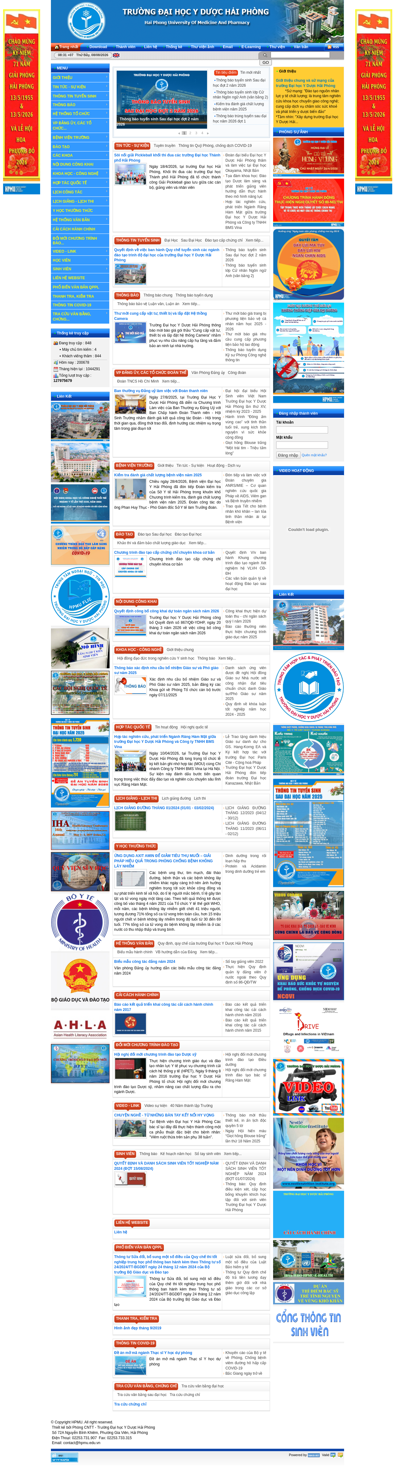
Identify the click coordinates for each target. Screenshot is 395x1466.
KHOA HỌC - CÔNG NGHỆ (80, 173)
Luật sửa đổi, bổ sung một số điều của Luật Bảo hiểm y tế (245, 1262)
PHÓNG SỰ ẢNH (293, 132)
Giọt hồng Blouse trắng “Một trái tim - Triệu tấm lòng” (245, 448)
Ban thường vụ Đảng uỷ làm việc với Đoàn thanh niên (161, 391)
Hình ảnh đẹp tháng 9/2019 (137, 1328)
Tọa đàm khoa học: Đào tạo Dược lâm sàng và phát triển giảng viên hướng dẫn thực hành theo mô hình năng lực (245, 186)
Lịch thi (200, 798)
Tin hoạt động (166, 727)
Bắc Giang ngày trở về (243, 1373)
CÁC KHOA (80, 155)
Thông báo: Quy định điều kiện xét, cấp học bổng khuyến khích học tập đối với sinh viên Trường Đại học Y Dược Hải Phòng (245, 1197)
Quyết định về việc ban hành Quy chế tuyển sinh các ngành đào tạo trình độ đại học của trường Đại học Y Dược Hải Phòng (166, 255)
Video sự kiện (155, 1106)
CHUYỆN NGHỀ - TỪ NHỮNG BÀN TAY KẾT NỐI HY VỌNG (164, 1115)
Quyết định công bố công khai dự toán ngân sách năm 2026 (166, 611)
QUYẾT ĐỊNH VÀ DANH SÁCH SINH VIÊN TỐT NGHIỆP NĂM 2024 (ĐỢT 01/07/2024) (245, 1171)
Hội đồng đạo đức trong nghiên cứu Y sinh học (155, 658)
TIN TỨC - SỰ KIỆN (80, 86)
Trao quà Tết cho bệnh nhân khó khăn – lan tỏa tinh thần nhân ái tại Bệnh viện (245, 514)
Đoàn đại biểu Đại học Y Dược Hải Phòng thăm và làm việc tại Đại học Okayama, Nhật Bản (245, 163)
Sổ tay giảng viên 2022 (244, 961)
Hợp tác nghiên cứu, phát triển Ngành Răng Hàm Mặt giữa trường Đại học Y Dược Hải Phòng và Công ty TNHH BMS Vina (245, 215)
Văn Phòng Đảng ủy (208, 373)
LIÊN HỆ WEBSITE (69, 278)
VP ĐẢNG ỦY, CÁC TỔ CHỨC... (80, 125)
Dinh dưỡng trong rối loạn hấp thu (245, 858)
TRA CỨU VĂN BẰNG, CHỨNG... (80, 316)
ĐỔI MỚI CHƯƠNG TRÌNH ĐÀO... (75, 240)
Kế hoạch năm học (175, 1154)
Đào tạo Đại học (188, 534)
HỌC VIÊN (80, 260)
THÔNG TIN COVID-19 (72, 305)
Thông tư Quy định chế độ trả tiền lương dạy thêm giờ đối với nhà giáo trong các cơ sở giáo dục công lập (245, 1282)
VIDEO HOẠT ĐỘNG (296, 471)
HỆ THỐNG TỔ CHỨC (80, 113)
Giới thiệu (165, 465)
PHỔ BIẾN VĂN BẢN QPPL (76, 287)
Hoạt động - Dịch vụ (223, 465)
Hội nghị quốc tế (194, 727)
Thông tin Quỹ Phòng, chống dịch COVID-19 (215, 145)
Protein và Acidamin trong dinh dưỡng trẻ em (245, 869)
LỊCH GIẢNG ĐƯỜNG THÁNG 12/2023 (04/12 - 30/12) (245, 813)
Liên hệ (120, 1232)
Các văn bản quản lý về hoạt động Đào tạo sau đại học (245, 583)
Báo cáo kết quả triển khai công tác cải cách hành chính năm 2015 (245, 1025)
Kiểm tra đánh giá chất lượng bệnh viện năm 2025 (238, 106)
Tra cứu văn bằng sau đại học (142, 1395)
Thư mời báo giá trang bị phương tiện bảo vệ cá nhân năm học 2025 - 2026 (245, 321)
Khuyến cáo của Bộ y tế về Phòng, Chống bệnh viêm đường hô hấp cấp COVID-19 (245, 1360)
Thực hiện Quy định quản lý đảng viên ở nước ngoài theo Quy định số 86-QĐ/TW (245, 974)
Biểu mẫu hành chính (134, 952)
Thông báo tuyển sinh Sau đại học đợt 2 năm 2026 (239, 83)
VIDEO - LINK (80, 251)
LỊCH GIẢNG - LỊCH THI (80, 201)
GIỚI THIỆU (80, 77)
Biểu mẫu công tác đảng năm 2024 (144, 961)
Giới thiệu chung (180, 650)
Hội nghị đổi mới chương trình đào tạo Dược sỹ (155, 1054)
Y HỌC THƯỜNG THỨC (73, 211)
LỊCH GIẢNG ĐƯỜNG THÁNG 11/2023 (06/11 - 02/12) (245, 828)
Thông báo (206, 658)
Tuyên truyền (164, 145)
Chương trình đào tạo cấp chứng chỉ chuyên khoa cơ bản (164, 552)
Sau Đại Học (191, 240)
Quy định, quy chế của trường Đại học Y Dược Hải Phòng (205, 943)
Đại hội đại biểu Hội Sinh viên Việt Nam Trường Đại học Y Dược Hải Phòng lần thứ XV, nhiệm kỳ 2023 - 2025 (245, 401)
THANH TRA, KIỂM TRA (73, 296)
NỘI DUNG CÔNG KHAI (73, 164)
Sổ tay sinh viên (207, 1154)
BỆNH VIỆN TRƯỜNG (80, 137)
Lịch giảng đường (176, 798)
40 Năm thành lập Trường (191, 1106)
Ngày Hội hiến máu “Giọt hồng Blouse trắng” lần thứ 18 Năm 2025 (245, 1136)
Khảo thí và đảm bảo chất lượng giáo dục (151, 543)
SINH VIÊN (80, 269)
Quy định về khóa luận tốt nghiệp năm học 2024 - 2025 (245, 709)
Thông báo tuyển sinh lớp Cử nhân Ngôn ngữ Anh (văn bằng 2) (240, 95)
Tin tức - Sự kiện (190, 465)
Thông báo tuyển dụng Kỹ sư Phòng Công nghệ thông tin (245, 355)
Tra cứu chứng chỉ (185, 1395)
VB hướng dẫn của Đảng (176, 952)
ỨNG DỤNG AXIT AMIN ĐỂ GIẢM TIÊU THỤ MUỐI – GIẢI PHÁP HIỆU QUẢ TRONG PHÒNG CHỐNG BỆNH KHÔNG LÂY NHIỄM (163, 861)
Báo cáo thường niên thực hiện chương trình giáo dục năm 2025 (245, 631)
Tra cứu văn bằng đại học (202, 1386)
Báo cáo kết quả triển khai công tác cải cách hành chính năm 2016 (245, 1009)
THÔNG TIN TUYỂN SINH (80, 95)
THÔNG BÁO (80, 105)
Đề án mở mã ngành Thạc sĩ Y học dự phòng (153, 1353)
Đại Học (171, 240)
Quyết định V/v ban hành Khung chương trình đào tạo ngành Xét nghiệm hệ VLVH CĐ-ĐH (245, 562)
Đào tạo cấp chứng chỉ (224, 240)
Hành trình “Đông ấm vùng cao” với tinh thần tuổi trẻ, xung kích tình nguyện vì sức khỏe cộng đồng (245, 427)
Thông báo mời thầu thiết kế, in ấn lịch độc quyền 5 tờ (245, 1120)
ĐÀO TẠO (80, 146)
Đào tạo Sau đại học (155, 534)
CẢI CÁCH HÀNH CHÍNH (74, 229)
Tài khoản (284, 422)
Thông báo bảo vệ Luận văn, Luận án (148, 304)
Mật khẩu (284, 437)
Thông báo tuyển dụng (194, 295)
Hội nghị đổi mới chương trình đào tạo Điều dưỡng (245, 1059)
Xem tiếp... (255, 240)
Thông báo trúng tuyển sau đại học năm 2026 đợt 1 (239, 118)
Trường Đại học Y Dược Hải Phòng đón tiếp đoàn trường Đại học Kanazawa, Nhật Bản (245, 775)
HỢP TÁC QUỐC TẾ (80, 182)
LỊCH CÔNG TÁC (80, 191)
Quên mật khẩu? (314, 455)
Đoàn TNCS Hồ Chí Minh (138, 381)
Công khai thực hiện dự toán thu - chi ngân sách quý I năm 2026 (245, 616)
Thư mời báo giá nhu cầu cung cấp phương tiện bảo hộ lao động (245, 339)
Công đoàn (237, 373)
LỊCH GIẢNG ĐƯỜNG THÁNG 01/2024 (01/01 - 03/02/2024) (164, 808)
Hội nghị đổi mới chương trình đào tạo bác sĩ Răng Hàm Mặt (245, 1075)
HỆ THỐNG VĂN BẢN (80, 219)
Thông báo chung (157, 295)
